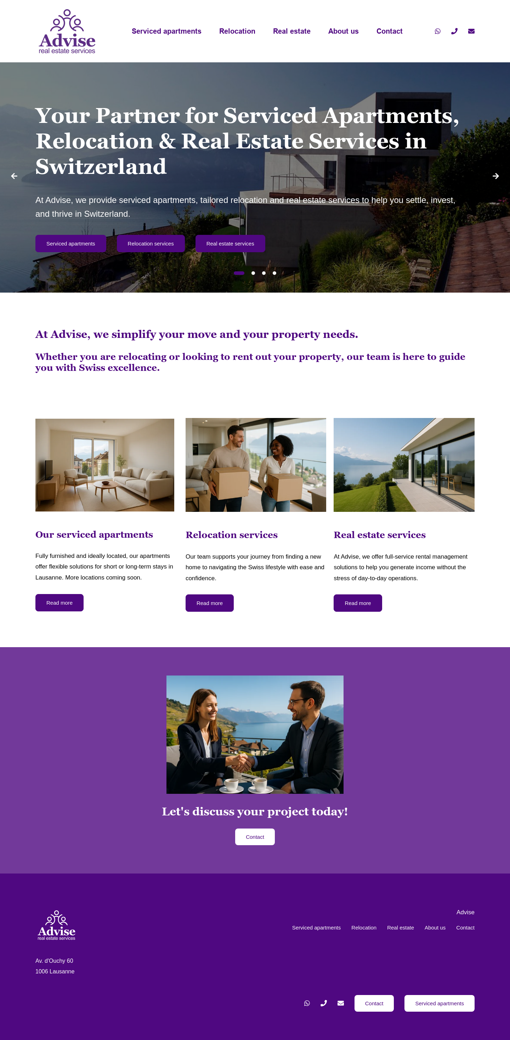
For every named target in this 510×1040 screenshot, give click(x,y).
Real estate (292, 31)
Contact (389, 31)
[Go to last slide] (14, 177)
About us (343, 31)
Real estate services (230, 244)
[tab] (239, 273)
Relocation (237, 31)
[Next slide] (496, 177)
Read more (59, 603)
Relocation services (151, 244)
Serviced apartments (167, 31)
